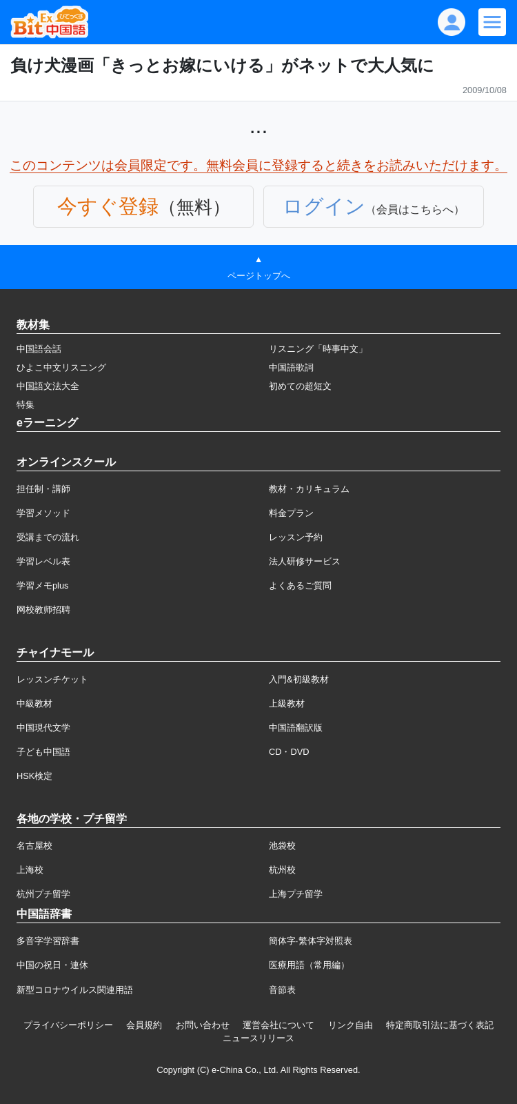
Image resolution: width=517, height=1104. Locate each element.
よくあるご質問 (300, 585)
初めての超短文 (300, 386)
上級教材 (287, 703)
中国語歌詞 (291, 367)
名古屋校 (34, 845)
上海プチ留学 (296, 894)
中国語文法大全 (48, 386)
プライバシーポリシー (68, 1025)
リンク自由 (350, 1025)
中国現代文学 (43, 727)
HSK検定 (34, 776)
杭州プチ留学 (43, 894)
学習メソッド (43, 513)
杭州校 (282, 870)
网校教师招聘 (43, 609)
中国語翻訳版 (296, 727)
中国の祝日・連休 (52, 965)
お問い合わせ (203, 1025)
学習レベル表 (43, 561)
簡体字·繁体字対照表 (310, 941)
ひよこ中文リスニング (61, 367)
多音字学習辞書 (48, 941)
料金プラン (291, 513)
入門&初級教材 (299, 679)
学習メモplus (42, 585)
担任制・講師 (43, 489)
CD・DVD (289, 752)
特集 (25, 405)
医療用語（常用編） (309, 965)
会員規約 (144, 1025)
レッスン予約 (296, 537)
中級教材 (34, 703)
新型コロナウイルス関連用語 (75, 990)
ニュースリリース (258, 1038)
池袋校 (282, 845)
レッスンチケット (52, 679)
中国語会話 (39, 349)
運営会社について (278, 1025)
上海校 (30, 870)
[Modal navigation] (492, 22)
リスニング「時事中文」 (318, 349)
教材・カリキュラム (309, 489)
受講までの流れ (48, 537)
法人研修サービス (305, 561)
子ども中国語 (43, 752)
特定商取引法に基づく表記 (440, 1025)
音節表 (282, 990)
